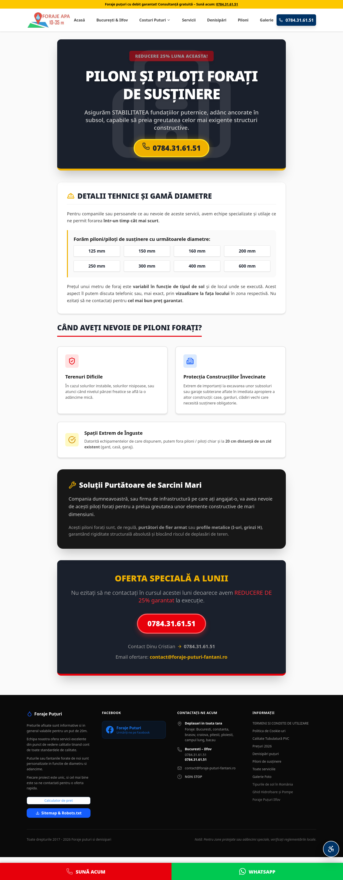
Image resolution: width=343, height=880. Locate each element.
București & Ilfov (112, 20)
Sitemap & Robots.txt (59, 813)
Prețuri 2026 (262, 746)
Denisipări (216, 20)
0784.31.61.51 (227, 4)
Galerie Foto (262, 776)
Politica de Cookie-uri (269, 731)
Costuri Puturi (155, 20)
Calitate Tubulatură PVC (270, 738)
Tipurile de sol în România (272, 784)
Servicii (189, 20)
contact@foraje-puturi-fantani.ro (210, 768)
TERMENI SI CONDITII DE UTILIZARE (280, 723)
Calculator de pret (58, 800)
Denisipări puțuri (265, 753)
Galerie (266, 20)
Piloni (243, 20)
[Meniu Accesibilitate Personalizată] (331, 849)
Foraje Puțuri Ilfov (266, 799)
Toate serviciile (263, 769)
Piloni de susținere (266, 761)
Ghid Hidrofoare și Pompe (272, 792)
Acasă (79, 20)
